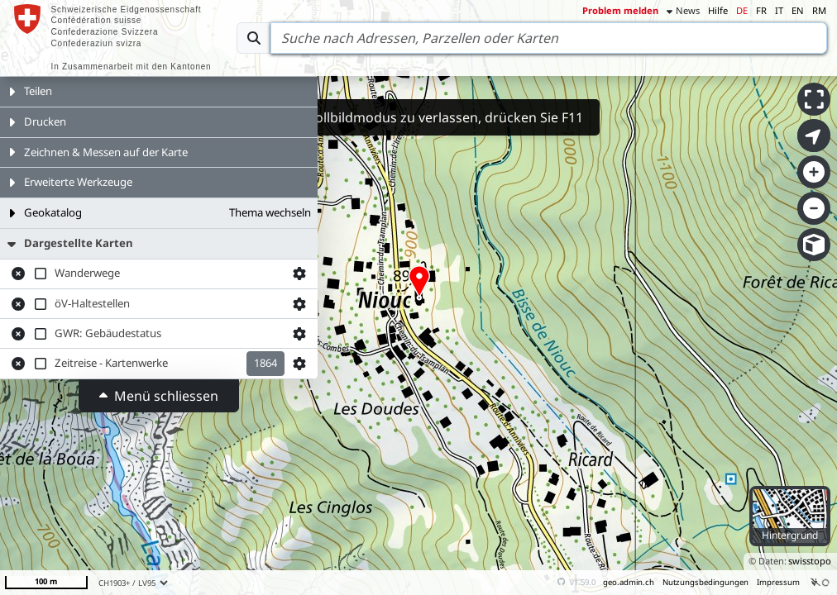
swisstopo (809, 561)
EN (798, 10)
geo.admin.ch (628, 582)
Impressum (778, 582)
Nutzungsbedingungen (705, 582)
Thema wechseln (270, 212)
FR (761, 10)
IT (779, 10)
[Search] (548, 38)
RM (819, 10)
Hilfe (718, 10)
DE (742, 10)
